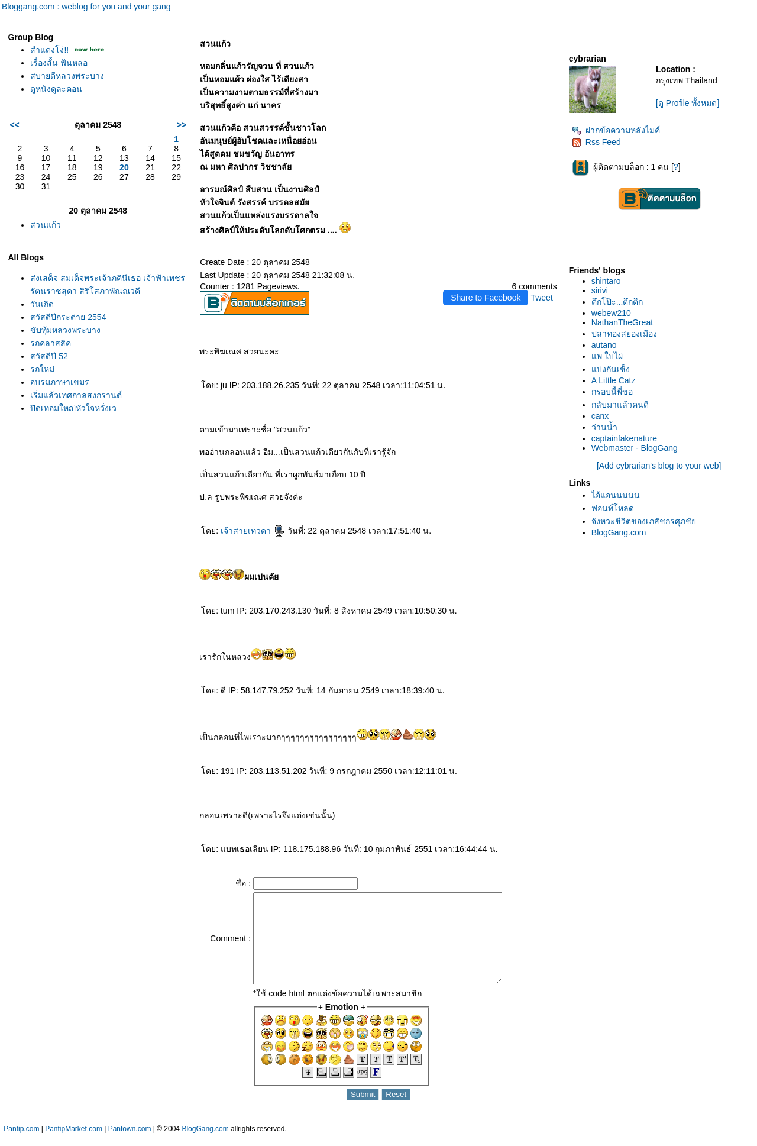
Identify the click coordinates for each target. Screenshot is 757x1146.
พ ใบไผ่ (607, 356)
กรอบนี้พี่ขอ (612, 391)
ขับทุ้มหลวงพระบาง (65, 330)
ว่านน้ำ (604, 427)
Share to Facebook (485, 297)
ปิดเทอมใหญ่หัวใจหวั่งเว (73, 408)
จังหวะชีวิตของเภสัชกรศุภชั (643, 521)
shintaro (606, 281)
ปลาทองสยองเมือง (624, 333)
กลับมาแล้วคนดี (620, 404)
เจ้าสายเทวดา (253, 530)
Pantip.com (21, 1140)
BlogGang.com (618, 532)
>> (181, 125)
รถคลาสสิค (50, 343)
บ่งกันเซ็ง (610, 369)
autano (604, 345)
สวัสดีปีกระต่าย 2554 (68, 317)
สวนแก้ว (45, 225)
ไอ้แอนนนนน (615, 495)
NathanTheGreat (622, 322)
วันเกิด (42, 304)
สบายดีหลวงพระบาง (67, 75)
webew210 (611, 313)
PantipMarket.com (73, 1140)
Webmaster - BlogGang (634, 448)
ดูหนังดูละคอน (56, 88)
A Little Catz (613, 380)
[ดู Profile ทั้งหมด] (687, 103)
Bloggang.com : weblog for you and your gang (86, 6)
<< (14, 125)
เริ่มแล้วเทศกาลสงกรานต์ (76, 395)
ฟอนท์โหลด (612, 508)
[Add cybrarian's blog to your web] (659, 465)
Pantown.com (129, 1140)
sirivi (599, 290)
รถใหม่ (42, 369)
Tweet (541, 297)
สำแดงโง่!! (49, 49)
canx (600, 416)
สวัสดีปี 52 (48, 356)
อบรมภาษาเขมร (59, 382)
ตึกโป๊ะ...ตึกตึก (617, 301)
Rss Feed (596, 142)
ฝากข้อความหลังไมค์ (616, 130)
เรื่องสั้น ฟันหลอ (59, 62)
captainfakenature (624, 438)
